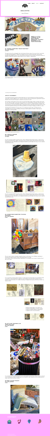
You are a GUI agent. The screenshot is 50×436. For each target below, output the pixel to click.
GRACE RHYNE (25, 11)
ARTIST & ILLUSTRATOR (25, 13)
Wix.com (15, 435)
